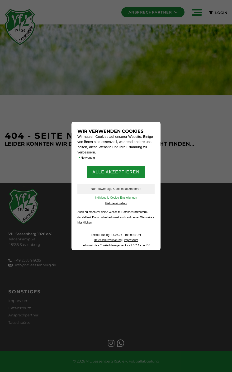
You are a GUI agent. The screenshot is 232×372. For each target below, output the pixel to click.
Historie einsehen (116, 203)
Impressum (131, 240)
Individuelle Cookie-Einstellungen (116, 197)
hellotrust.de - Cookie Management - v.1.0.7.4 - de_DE (116, 245)
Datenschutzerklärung (108, 240)
